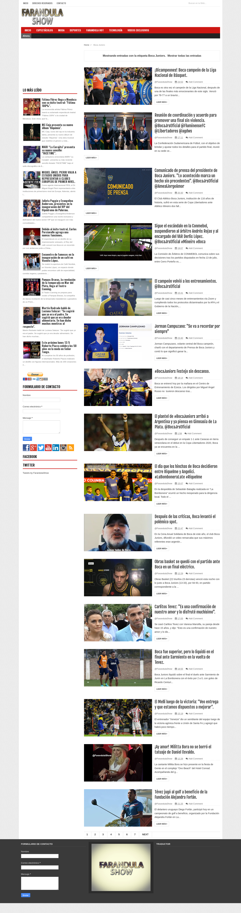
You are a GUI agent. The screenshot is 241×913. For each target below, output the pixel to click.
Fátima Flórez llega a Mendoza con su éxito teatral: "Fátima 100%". (59, 102)
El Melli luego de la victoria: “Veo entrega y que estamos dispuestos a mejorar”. (184, 712)
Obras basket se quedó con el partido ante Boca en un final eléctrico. (185, 564)
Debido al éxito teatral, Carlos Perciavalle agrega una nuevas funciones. (59, 232)
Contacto (61, 3)
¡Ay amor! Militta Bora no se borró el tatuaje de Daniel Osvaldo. (185, 759)
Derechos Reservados (42, 3)
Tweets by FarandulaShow (36, 473)
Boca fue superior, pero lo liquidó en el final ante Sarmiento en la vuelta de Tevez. (186, 662)
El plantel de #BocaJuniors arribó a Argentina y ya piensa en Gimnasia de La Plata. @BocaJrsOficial (186, 421)
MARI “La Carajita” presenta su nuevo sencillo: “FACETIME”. (58, 150)
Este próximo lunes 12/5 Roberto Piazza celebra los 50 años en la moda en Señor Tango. (59, 347)
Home (87, 45)
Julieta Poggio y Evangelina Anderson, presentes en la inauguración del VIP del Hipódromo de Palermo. (57, 205)
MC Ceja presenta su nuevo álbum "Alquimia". (57, 126)
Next (145, 844)
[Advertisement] (48, 63)
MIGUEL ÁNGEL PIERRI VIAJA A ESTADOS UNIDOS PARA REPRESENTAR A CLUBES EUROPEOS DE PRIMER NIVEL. (59, 177)
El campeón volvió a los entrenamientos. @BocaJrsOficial (183, 283)
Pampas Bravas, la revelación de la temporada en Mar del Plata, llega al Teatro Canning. (58, 284)
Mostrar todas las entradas (184, 55)
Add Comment (196, 82)
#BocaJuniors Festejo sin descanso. (184, 371)
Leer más (161, 102)
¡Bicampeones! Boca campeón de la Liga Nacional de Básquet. (184, 72)
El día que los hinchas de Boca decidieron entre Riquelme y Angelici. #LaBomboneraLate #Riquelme (186, 471)
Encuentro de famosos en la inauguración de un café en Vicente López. (58, 257)
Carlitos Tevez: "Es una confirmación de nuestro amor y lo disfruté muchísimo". (185, 612)
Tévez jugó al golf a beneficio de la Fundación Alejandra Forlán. (183, 804)
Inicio (25, 3)
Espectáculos (44, 30)
